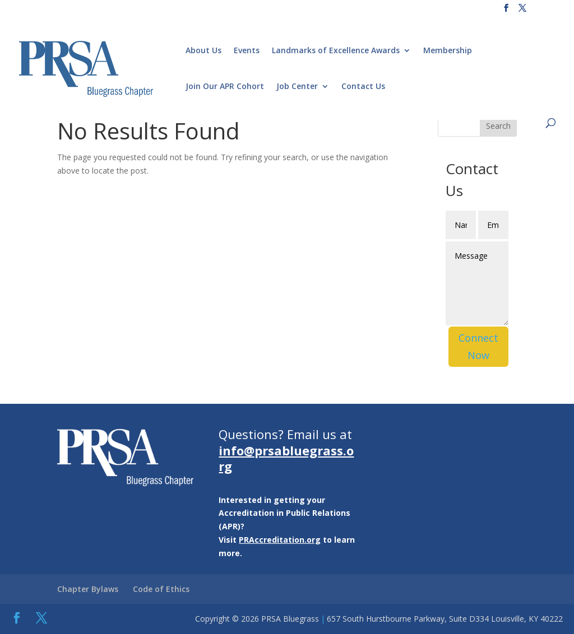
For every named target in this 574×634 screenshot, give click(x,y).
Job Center (297, 86)
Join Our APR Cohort (225, 86)
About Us (203, 50)
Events (247, 50)
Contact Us (363, 86)
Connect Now (478, 346)
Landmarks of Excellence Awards (336, 50)
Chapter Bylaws (87, 589)
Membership (447, 50)
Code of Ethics (161, 589)
